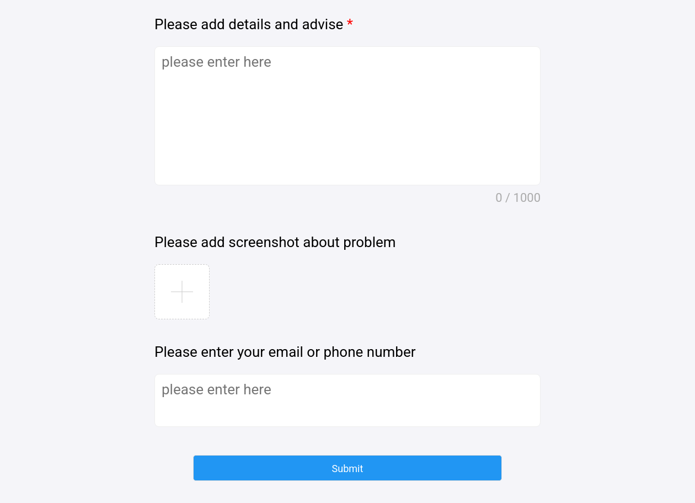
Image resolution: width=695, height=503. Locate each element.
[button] (347, 468)
